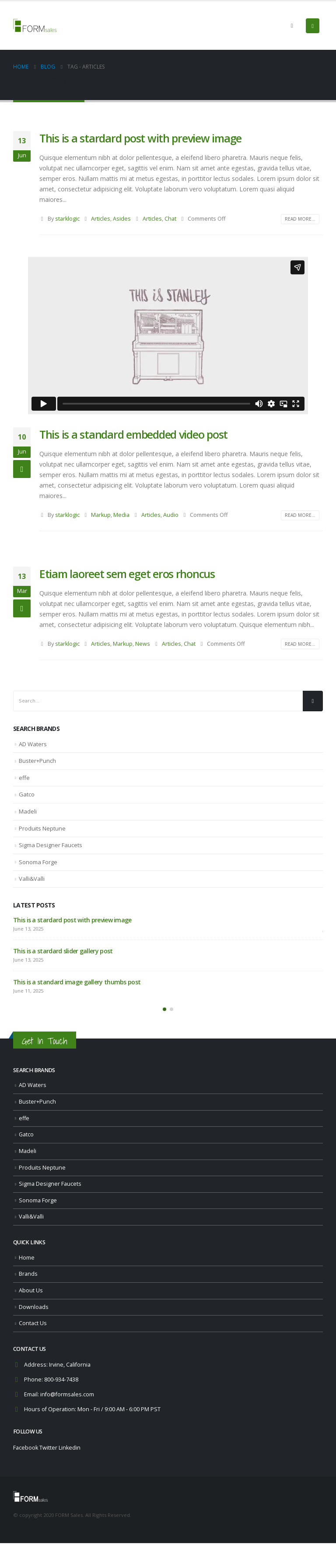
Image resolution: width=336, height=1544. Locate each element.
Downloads (34, 1308)
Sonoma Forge (38, 862)
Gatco (27, 794)
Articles (100, 218)
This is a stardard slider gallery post (62, 951)
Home (27, 1258)
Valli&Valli (32, 879)
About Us (31, 1291)
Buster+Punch (37, 761)
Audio (170, 515)
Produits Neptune (42, 828)
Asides (122, 218)
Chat (170, 218)
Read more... (300, 219)
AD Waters (33, 744)
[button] (164, 1010)
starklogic (67, 218)
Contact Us (33, 1324)
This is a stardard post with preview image (140, 138)
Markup (101, 515)
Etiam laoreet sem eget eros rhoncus (127, 573)
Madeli (28, 811)
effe (24, 778)
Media (121, 515)
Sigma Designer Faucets (50, 845)
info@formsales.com (67, 1395)
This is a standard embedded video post (133, 434)
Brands (28, 1275)
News (142, 643)
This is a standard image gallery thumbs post (76, 982)
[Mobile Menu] (312, 25)
